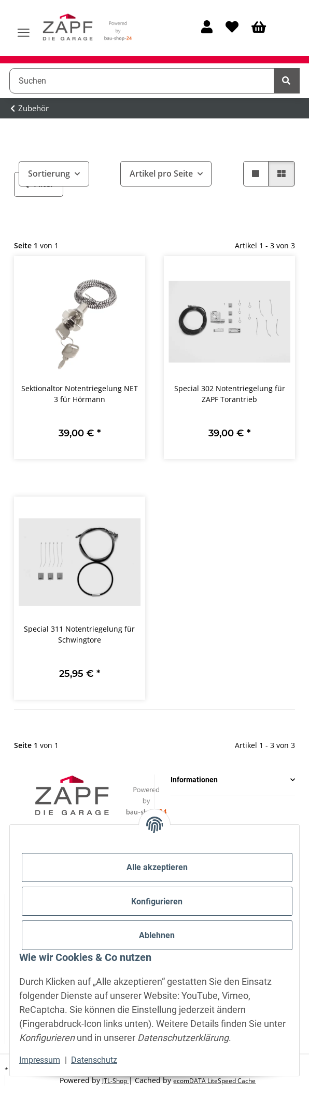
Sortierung (49, 173)
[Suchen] (141, 80)
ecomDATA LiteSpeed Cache (214, 1080)
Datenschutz (94, 1060)
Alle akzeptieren (157, 867)
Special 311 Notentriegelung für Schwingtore (79, 634)
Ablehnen (157, 935)
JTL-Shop (115, 1080)
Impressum (39, 1060)
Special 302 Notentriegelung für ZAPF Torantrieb (229, 393)
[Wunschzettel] (232, 28)
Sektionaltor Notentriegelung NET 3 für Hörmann (79, 393)
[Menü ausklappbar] (24, 28)
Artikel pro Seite (161, 173)
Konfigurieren (156, 901)
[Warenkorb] (259, 28)
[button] (206, 28)
